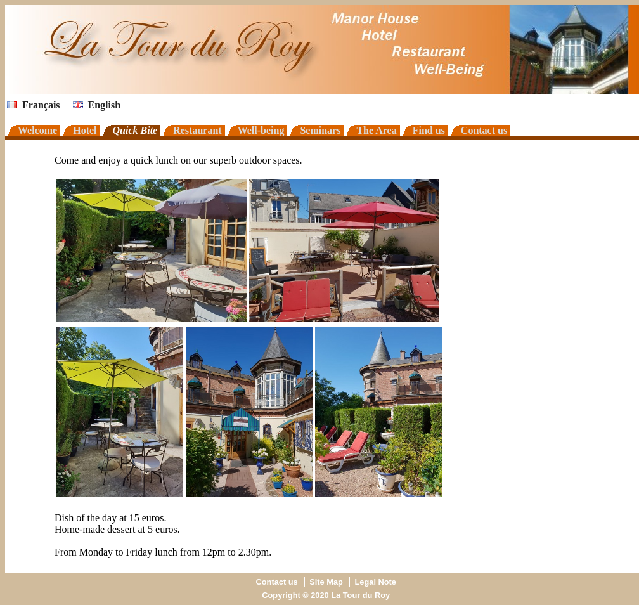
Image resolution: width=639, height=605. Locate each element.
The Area (376, 130)
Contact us (484, 130)
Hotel (84, 130)
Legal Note (375, 582)
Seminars (320, 130)
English (97, 105)
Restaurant (197, 130)
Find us (429, 130)
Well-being (261, 130)
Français (33, 105)
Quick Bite (135, 130)
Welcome (37, 130)
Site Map (326, 582)
